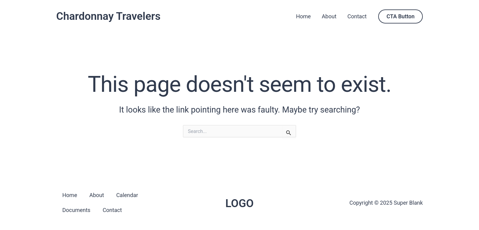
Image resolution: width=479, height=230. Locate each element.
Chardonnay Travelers (108, 16)
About (329, 16)
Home (303, 16)
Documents (76, 210)
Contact (357, 16)
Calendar (127, 195)
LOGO (239, 203)
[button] (400, 16)
